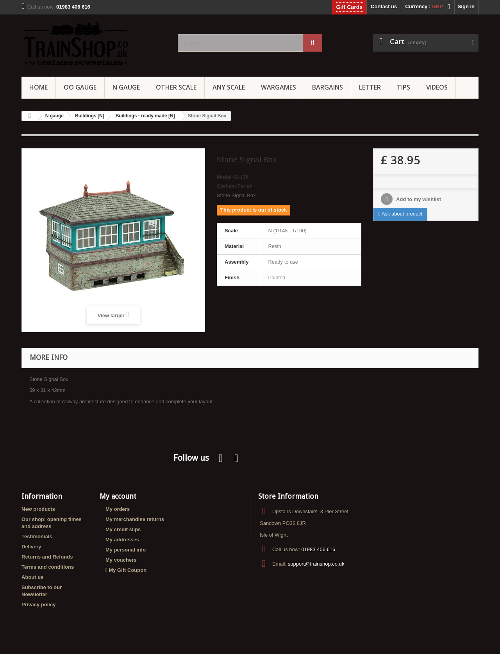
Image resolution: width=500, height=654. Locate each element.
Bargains (327, 87)
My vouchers (120, 560)
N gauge (54, 116)
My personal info (125, 550)
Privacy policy (38, 604)
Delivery (31, 547)
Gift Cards (349, 7)
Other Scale (176, 87)
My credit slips (123, 529)
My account (118, 496)
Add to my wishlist (418, 199)
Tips (403, 87)
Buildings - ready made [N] (145, 116)
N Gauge (126, 87)
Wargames (278, 87)
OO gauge (80, 87)
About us (32, 577)
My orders (117, 509)
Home (38, 87)
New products (38, 509)
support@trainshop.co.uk (316, 564)
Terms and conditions (47, 567)
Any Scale (228, 87)
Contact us (384, 6)
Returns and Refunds (47, 557)
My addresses (122, 540)
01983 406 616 (318, 549)
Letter (370, 87)
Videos (437, 87)
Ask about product (400, 214)
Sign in (466, 6)
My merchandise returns (134, 519)
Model (224, 177)
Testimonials (36, 536)
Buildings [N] (89, 116)
